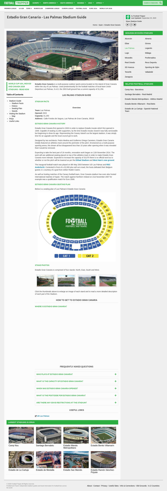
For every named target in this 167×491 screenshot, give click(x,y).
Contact (96, 486)
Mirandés (128, 58)
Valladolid (149, 72)
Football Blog (81, 8)
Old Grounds (141, 486)
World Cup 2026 (106, 8)
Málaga (148, 53)
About (89, 486)
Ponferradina (150, 58)
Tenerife (128, 72)
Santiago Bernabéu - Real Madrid (138, 94)
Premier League (10, 8)
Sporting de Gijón (152, 67)
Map (13, 116)
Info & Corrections (127, 486)
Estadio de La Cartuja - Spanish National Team (141, 110)
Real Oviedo (130, 62)
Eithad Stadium (82, 160)
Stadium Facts (17, 103)
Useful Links (14, 121)
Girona (148, 43)
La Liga (21, 8)
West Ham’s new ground (103, 160)
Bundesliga (38, 8)
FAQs (11, 119)
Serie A (29, 8)
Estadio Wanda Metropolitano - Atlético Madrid (143, 99)
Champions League (52, 8)
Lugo (127, 53)
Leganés (148, 48)
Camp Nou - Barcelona (134, 89)
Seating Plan (17, 108)
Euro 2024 (93, 8)
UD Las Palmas (42, 416)
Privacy (104, 486)
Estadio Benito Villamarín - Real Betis (140, 104)
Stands (14, 111)
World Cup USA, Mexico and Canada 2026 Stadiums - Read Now (19, 86)
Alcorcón (128, 39)
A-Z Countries (153, 486)
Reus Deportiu (151, 62)
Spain (101, 25)
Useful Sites (114, 486)
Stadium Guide (15, 101)
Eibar (127, 43)
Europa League (67, 8)
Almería (148, 39)
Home (95, 25)
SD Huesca (129, 67)
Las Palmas (129, 48)
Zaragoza (129, 77)
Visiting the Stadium (17, 114)
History (14, 106)
